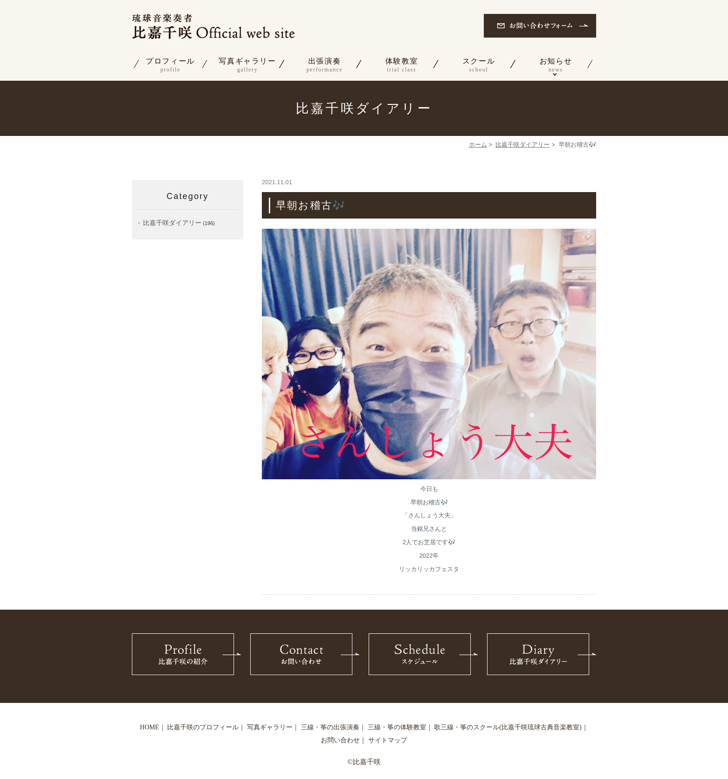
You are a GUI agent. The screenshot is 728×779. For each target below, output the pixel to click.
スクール (478, 65)
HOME (149, 727)
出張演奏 (324, 65)
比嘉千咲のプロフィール (203, 727)
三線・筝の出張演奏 (330, 727)
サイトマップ (387, 740)
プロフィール (170, 65)
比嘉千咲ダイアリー (522, 144)
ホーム (478, 144)
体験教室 (401, 65)
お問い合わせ (340, 740)
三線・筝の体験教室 (397, 727)
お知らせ (555, 65)
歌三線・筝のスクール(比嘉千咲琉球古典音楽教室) (507, 727)
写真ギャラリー (247, 65)
